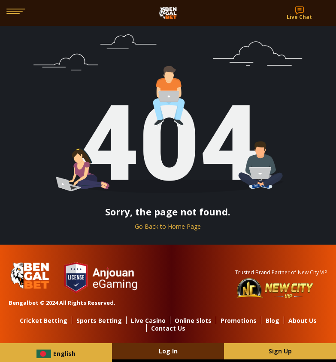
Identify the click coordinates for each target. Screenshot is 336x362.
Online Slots (193, 320)
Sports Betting (99, 320)
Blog (272, 320)
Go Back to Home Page (168, 226)
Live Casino (148, 320)
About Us (302, 320)
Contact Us (168, 328)
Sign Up (280, 351)
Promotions (239, 320)
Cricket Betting (43, 320)
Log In (168, 351)
